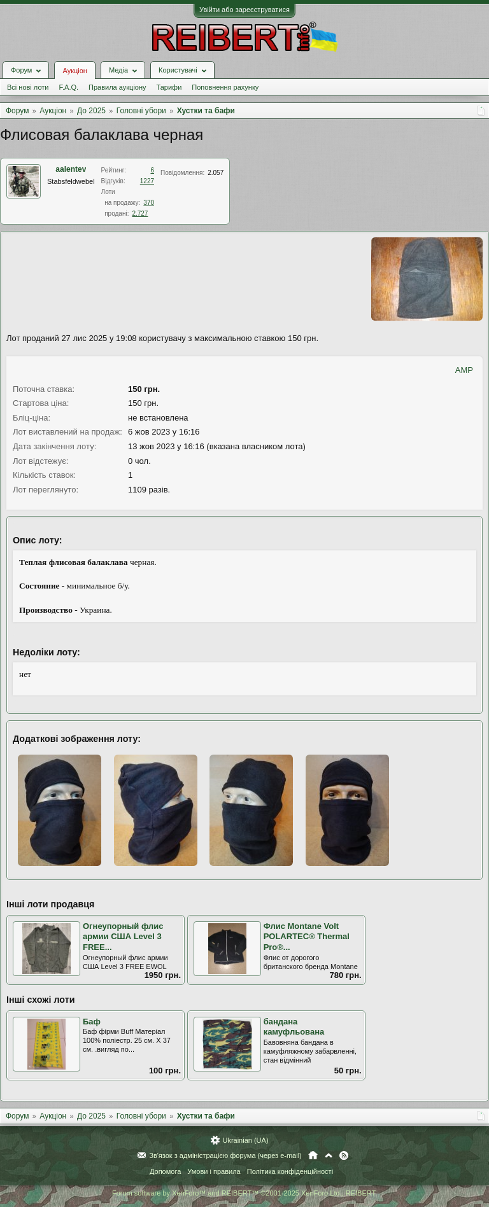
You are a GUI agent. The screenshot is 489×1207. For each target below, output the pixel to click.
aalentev (70, 169)
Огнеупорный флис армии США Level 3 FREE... (123, 936)
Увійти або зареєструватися (244, 9)
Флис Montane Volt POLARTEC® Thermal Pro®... (307, 936)
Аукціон (74, 70)
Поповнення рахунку (225, 87)
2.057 (215, 172)
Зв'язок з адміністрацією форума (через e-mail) (225, 1155)
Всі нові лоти (27, 87)
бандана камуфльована (294, 1027)
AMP (464, 370)
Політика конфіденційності (290, 1171)
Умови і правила (213, 1171)
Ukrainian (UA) (245, 1140)
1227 (147, 181)
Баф (92, 1021)
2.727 (140, 213)
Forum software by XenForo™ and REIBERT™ (244, 1193)
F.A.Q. (68, 87)
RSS (343, 1155)
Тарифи (169, 87)
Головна (313, 1155)
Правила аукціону (117, 87)
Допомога (165, 1171)
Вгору (328, 1155)
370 (148, 202)
